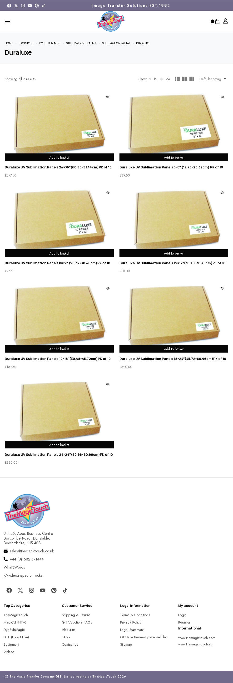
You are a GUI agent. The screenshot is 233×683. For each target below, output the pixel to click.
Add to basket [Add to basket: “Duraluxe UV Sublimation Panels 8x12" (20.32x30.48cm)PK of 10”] (59, 253)
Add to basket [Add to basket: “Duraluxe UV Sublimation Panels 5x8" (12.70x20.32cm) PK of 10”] (174, 157)
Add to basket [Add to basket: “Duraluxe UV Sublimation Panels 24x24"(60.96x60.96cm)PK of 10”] (59, 444)
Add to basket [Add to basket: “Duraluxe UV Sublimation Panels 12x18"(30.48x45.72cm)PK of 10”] (59, 348)
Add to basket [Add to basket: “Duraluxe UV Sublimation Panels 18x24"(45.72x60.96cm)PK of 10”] (174, 348)
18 (161, 79)
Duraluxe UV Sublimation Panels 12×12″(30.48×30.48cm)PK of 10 (172, 263)
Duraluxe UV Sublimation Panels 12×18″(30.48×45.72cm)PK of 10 (58, 358)
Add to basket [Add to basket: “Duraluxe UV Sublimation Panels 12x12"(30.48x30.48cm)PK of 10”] (174, 253)
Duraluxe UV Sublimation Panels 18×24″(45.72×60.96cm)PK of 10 (172, 358)
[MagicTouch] (44, 6)
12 (155, 79)
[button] (9, 673)
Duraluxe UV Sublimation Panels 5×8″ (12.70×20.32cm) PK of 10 (171, 167)
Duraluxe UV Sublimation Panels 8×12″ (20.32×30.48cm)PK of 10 (57, 263)
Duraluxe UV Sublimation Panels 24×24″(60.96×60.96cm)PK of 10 (59, 454)
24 (168, 79)
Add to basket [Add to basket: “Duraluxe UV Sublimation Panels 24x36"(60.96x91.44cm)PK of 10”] (59, 157)
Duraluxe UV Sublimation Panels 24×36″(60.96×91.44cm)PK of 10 (58, 167)
